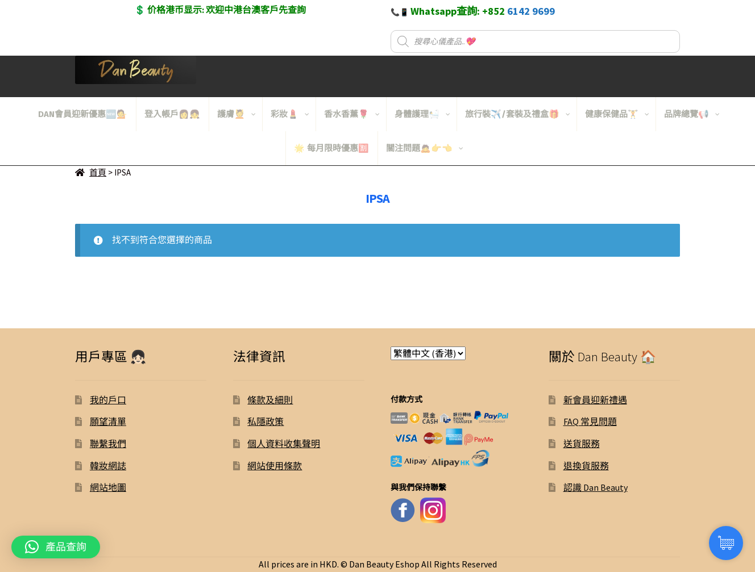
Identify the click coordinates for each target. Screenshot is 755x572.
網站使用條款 (274, 465)
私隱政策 (265, 421)
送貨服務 (581, 443)
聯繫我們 (108, 443)
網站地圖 (108, 487)
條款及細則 (270, 400)
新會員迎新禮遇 (595, 400)
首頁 (97, 172)
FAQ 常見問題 (590, 421)
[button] (55, 547)
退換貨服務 (586, 465)
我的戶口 (108, 400)
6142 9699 (531, 11)
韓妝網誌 (108, 465)
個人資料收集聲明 (283, 443)
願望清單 (108, 421)
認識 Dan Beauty (595, 487)
